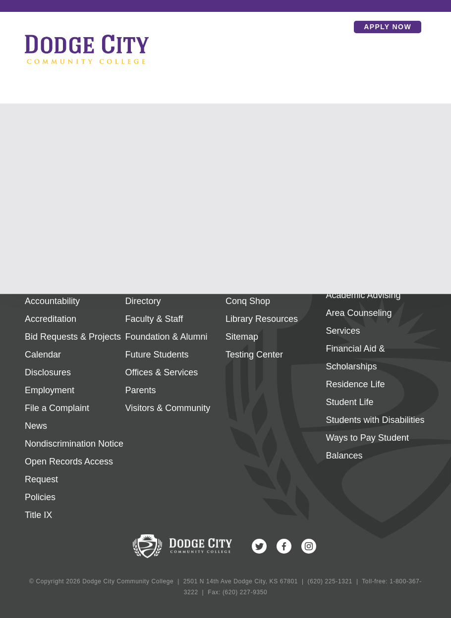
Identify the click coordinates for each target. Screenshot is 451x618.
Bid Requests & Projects (73, 337)
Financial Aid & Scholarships (355, 357)
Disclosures (48, 372)
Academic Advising (363, 295)
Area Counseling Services (359, 322)
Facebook (284, 546)
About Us (43, 283)
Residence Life (355, 384)
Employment (49, 390)
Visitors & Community (168, 408)
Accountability (52, 301)
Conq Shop (248, 301)
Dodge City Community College (87, 49)
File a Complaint (57, 408)
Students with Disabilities (375, 420)
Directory (143, 301)
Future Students (157, 355)
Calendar (43, 355)
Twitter (259, 546)
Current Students (159, 283)
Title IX (38, 515)
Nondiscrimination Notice (74, 444)
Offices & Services (161, 372)
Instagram (308, 546)
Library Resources (262, 319)
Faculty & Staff (154, 319)
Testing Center (254, 355)
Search (339, 27)
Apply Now (387, 27)
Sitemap (242, 337)
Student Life (350, 402)
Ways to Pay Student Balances (367, 447)
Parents (140, 390)
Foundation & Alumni (166, 337)
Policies (40, 497)
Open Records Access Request (69, 470)
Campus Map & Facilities (275, 283)
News (36, 426)
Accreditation (50, 319)
